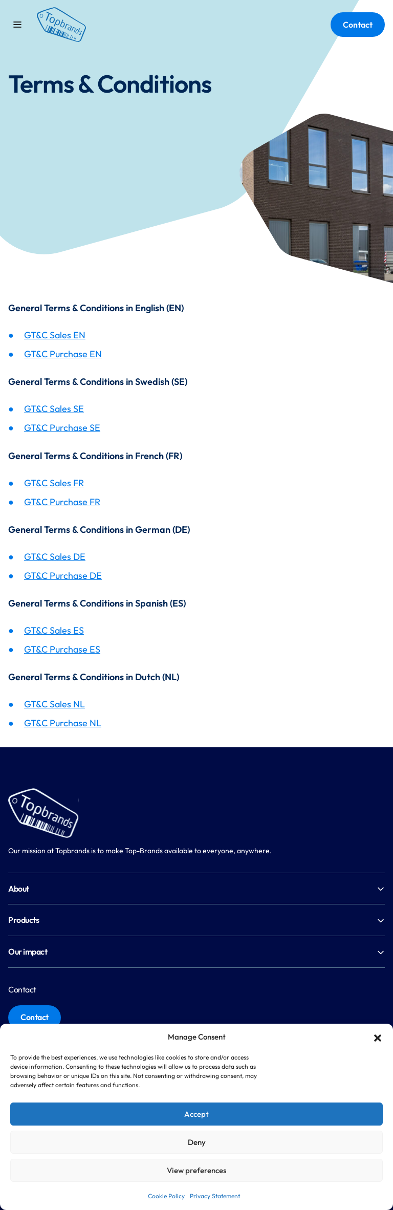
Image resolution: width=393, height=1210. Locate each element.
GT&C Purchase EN (63, 354)
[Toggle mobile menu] (17, 24)
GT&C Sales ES (54, 630)
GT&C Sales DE (54, 557)
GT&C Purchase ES (62, 649)
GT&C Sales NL (54, 704)
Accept (196, 1114)
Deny (197, 1142)
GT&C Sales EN (54, 335)
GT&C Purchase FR (62, 502)
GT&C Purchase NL (62, 723)
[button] (378, 1037)
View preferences (196, 1170)
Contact (358, 24)
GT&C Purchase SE (62, 428)
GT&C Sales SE (54, 409)
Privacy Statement (215, 1196)
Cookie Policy (166, 1196)
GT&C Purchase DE (63, 575)
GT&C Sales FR (54, 483)
